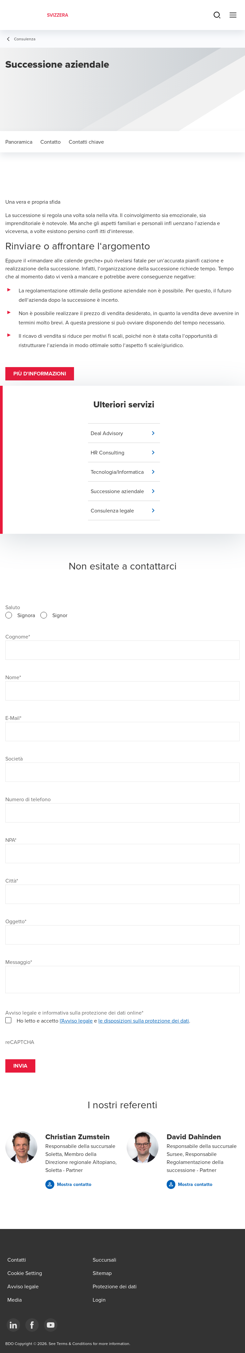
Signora (26, 615)
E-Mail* (13, 718)
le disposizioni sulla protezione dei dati (143, 1020)
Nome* (13, 677)
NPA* (10, 840)
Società (14, 758)
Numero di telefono (28, 799)
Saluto (12, 607)
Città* (11, 880)
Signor (59, 615)
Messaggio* (18, 962)
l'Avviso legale (76, 1020)
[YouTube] (51, 1325)
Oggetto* (15, 921)
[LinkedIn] (13, 1325)
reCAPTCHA (19, 1042)
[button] (125, 433)
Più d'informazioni (39, 373)
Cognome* (17, 636)
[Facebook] (32, 1325)
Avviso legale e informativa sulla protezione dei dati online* (74, 1012)
